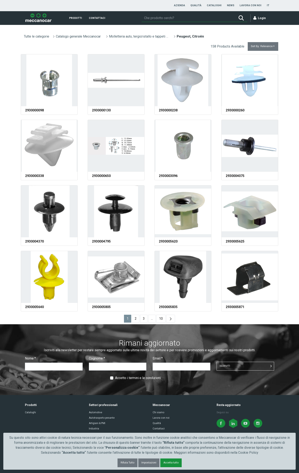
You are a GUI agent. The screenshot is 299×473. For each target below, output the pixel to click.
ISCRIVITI (225, 366)
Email (158, 358)
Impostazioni (148, 462)
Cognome (97, 358)
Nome (30, 358)
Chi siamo (158, 412)
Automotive (95, 412)
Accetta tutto (171, 462)
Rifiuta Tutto (127, 462)
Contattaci (159, 428)
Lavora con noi (161, 417)
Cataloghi (30, 412)
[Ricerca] (188, 18)
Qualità (157, 423)
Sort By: (263, 46)
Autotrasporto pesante (102, 417)
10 (162, 320)
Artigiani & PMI (97, 423)
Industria (94, 428)
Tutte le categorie (36, 36)
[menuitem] (179, 5)
